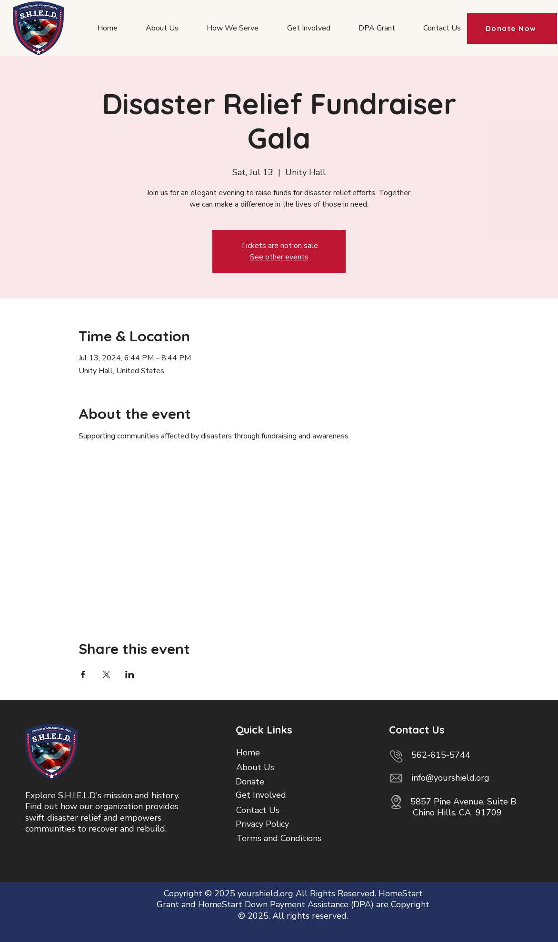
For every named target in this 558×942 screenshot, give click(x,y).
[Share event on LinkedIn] (129, 674)
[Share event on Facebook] (83, 674)
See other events (279, 257)
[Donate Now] (512, 28)
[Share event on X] (106, 674)
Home (248, 752)
